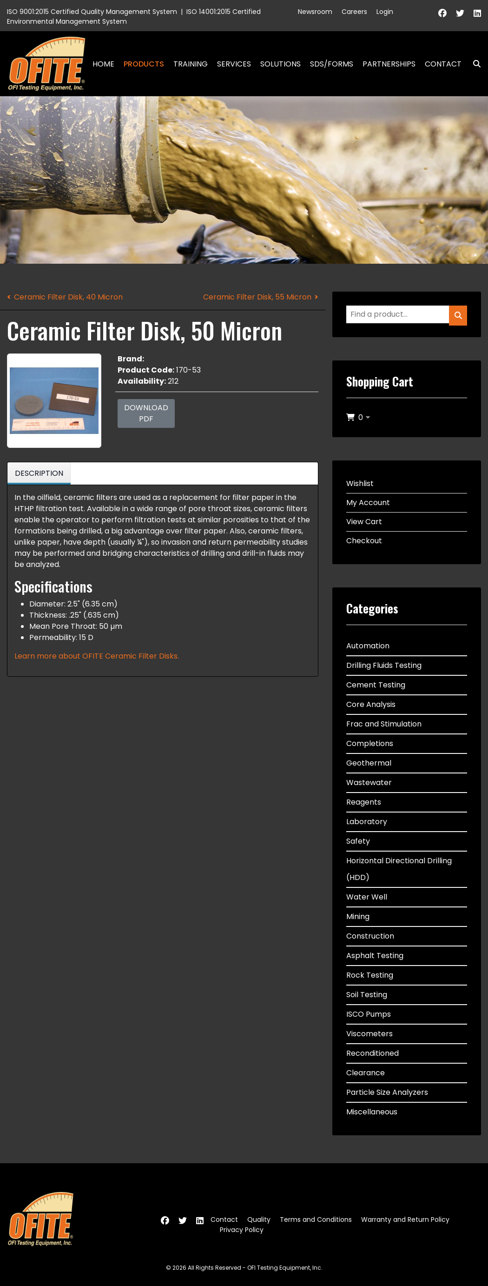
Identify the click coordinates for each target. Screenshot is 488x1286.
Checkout (364, 540)
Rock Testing (369, 975)
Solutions (280, 64)
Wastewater (369, 782)
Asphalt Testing (374, 955)
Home (103, 64)
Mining (357, 916)
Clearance (365, 1072)
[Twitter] (460, 13)
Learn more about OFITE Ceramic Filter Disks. (96, 656)
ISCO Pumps (368, 1014)
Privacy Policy (242, 1229)
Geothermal (368, 763)
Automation (367, 645)
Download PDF (146, 413)
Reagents (363, 802)
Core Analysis (371, 704)
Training (190, 64)
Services (234, 64)
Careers (354, 11)
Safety (358, 841)
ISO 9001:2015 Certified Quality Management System (92, 11)
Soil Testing (366, 994)
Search (473, 64)
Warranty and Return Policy (405, 1219)
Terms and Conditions (316, 1219)
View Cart (364, 521)
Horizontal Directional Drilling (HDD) (399, 869)
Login (384, 11)
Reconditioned (372, 1053)
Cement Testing (375, 685)
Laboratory (366, 821)
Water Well (366, 897)
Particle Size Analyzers (387, 1092)
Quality (258, 1219)
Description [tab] (39, 473)
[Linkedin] (477, 13)
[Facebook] (442, 13)
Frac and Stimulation (384, 724)
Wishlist (360, 483)
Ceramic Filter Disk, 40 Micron (68, 297)
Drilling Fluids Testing (384, 665)
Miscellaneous (371, 1111)
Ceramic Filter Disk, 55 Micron (257, 297)
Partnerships (389, 64)
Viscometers (369, 1033)
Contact (443, 64)
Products (144, 64)
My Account (368, 502)
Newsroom (315, 11)
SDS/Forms (331, 64)
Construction (370, 936)
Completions (369, 743)
